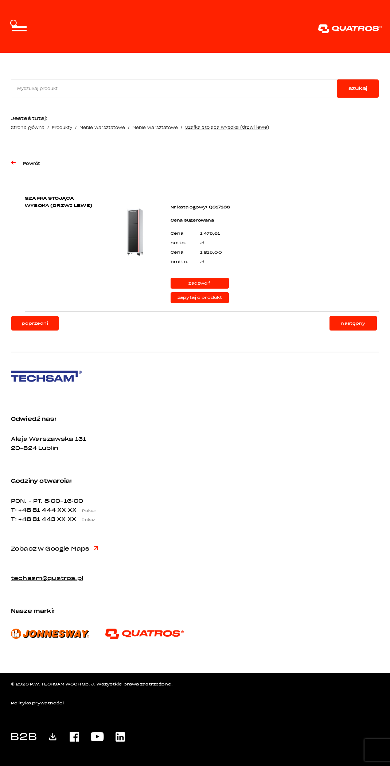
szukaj (357, 88)
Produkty (62, 127)
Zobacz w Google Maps (54, 549)
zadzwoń (199, 283)
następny (353, 323)
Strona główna (27, 127)
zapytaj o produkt (200, 297)
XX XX (78, 510)
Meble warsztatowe (102, 127)
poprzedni (35, 323)
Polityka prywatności (37, 703)
